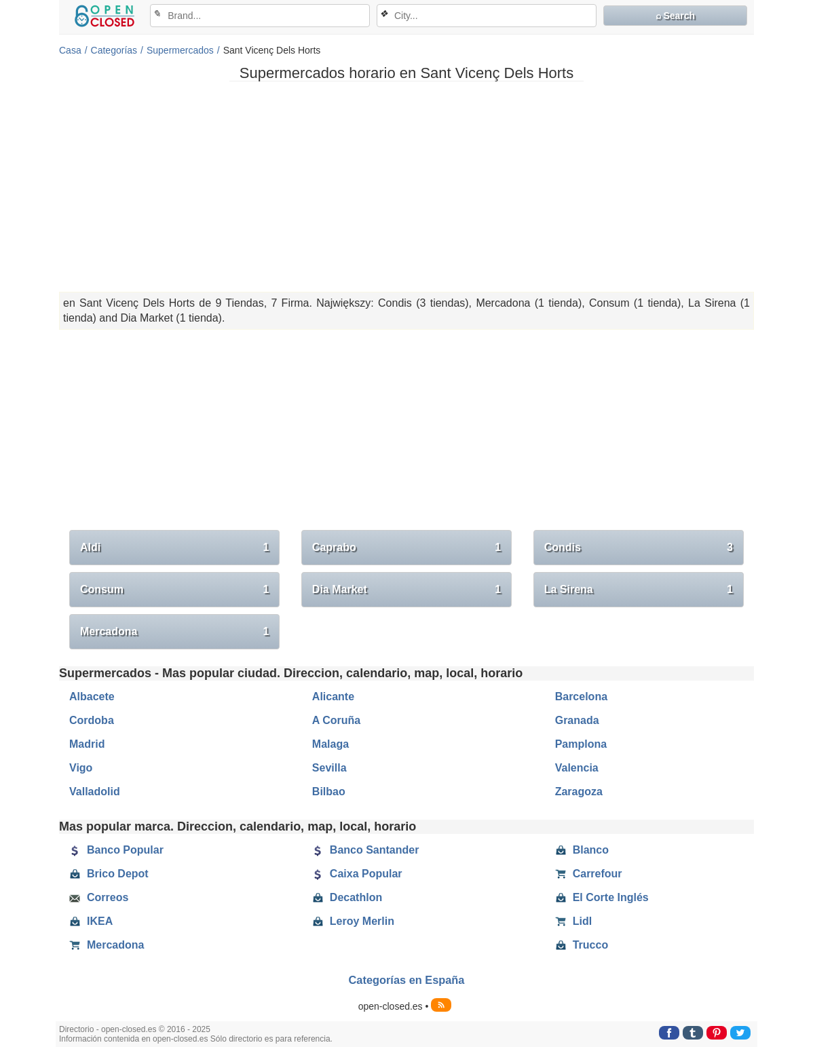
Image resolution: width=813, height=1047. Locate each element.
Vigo (80, 768)
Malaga (330, 744)
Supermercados (180, 50)
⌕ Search (676, 15)
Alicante (333, 696)
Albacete (92, 696)
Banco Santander (365, 850)
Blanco (582, 850)
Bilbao (328, 791)
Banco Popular (116, 850)
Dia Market (406, 590)
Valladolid (94, 791)
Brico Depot (109, 874)
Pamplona (581, 744)
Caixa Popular (357, 874)
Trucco (581, 945)
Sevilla (329, 768)
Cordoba (91, 720)
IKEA (91, 921)
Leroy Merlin (353, 921)
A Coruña (336, 720)
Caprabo (406, 547)
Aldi (174, 547)
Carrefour (588, 874)
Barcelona (581, 696)
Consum (174, 590)
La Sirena (638, 590)
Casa (70, 50)
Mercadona (174, 632)
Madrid (87, 744)
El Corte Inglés (602, 898)
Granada (577, 720)
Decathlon (347, 898)
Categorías (114, 50)
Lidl (573, 921)
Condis (638, 547)
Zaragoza (579, 791)
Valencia (577, 768)
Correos (98, 898)
